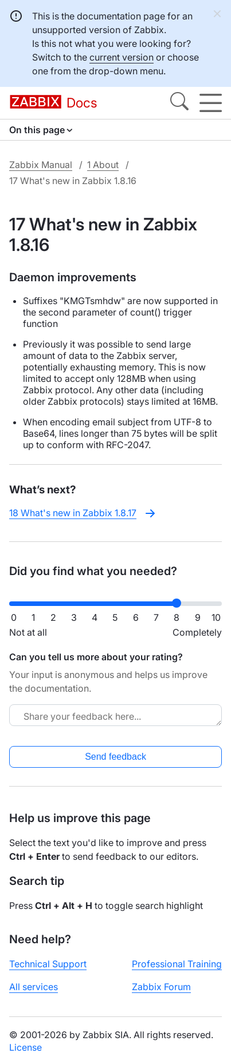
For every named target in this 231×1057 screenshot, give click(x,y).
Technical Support (48, 964)
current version (121, 57)
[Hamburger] (210, 103)
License (25, 1047)
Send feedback (115, 756)
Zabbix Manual (40, 164)
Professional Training (177, 964)
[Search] (179, 103)
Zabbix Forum (161, 986)
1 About (103, 164)
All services (33, 986)
